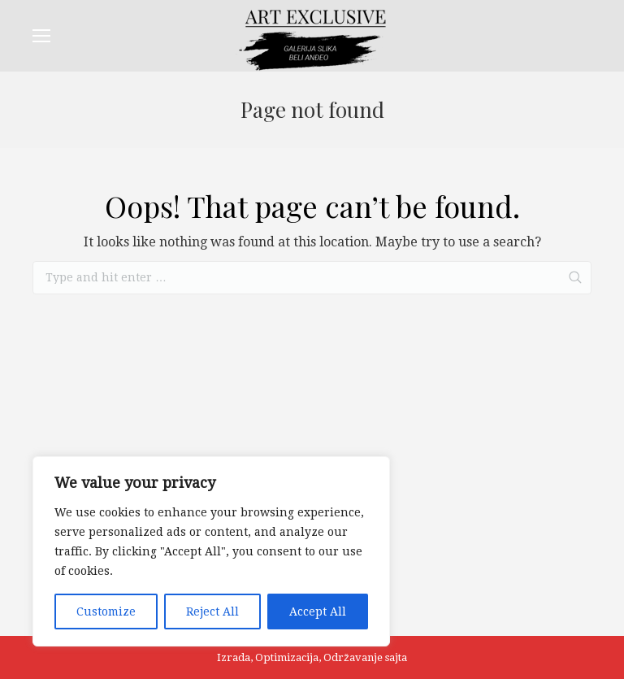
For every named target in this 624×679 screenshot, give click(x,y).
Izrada (233, 657)
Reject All (212, 611)
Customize (106, 611)
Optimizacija (286, 657)
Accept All (317, 611)
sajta (396, 657)
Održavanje (353, 657)
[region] (211, 551)
